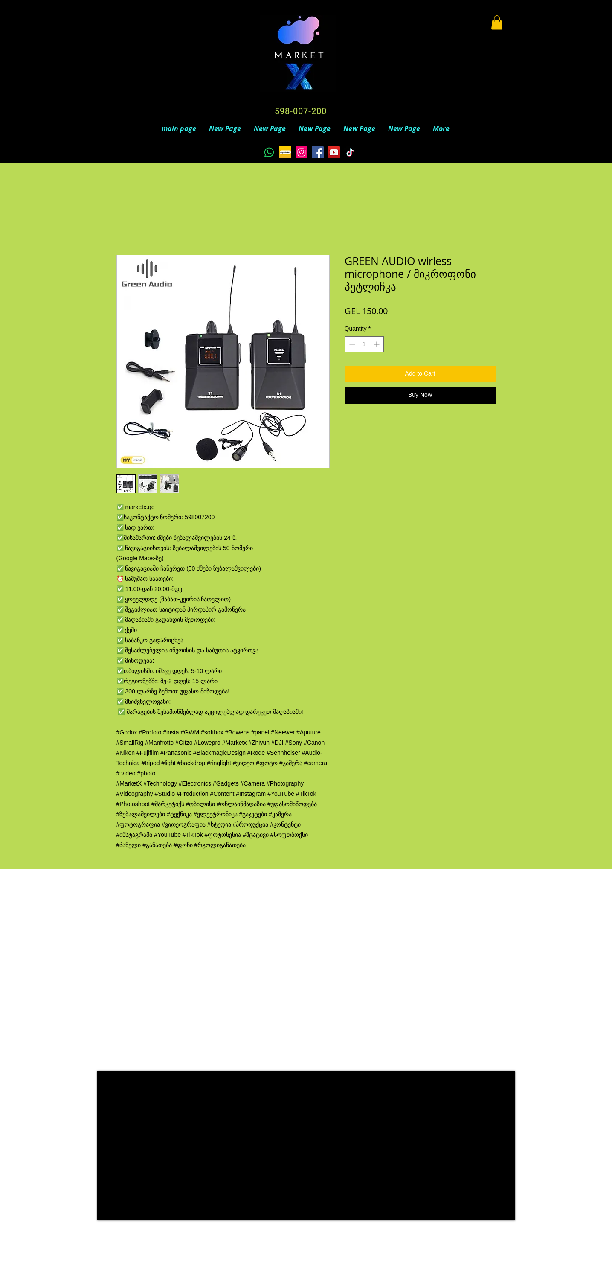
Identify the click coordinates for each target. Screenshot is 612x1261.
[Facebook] (318, 152)
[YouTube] (334, 152)
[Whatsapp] (269, 152)
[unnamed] (285, 152)
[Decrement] (351, 344)
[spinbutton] (364, 344)
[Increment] (377, 344)
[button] (497, 22)
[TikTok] (350, 152)
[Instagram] (301, 152)
